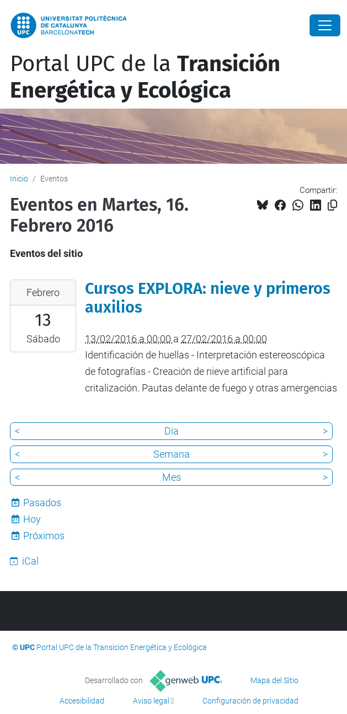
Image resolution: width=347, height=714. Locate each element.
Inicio (19, 178)
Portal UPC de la (145, 77)
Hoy (32, 519)
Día (171, 431)
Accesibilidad (82, 700)
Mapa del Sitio (274, 680)
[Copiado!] (332, 205)
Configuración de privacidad (250, 700)
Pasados (42, 502)
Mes (171, 477)
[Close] (324, 25)
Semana (171, 454)
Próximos (44, 535)
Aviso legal (151, 700)
